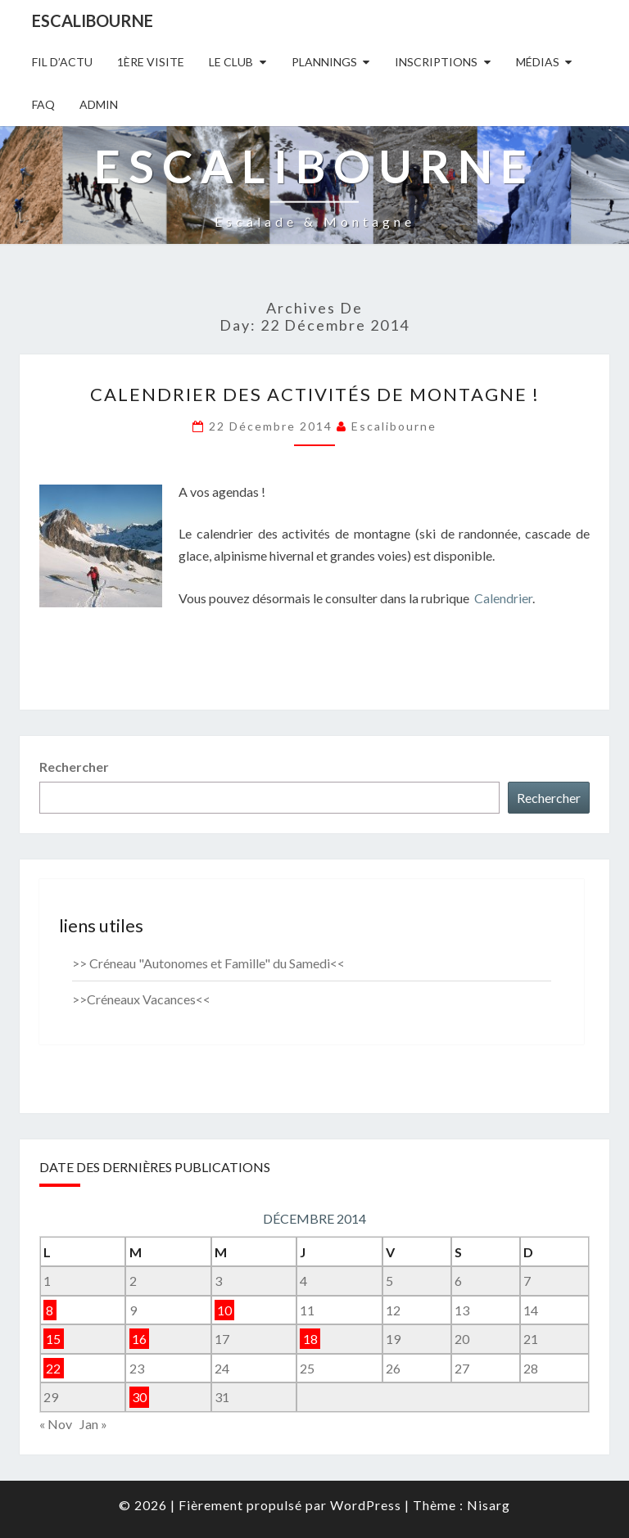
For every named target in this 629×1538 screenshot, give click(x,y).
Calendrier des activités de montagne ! (315, 394)
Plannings (324, 62)
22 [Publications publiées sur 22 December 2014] (53, 1368)
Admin (98, 104)
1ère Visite (150, 62)
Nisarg (488, 1505)
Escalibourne (92, 20)
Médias (537, 62)
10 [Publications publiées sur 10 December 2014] (224, 1310)
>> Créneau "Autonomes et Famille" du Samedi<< (208, 963)
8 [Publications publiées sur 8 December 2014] (49, 1310)
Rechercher (74, 766)
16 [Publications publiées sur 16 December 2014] (139, 1338)
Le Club (231, 62)
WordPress (365, 1505)
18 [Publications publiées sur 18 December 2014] (310, 1338)
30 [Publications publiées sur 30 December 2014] (139, 1397)
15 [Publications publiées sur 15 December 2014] (53, 1338)
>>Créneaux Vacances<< (141, 999)
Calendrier (503, 598)
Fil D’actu (62, 62)
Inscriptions (436, 62)
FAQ (43, 104)
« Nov (55, 1424)
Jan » (93, 1424)
